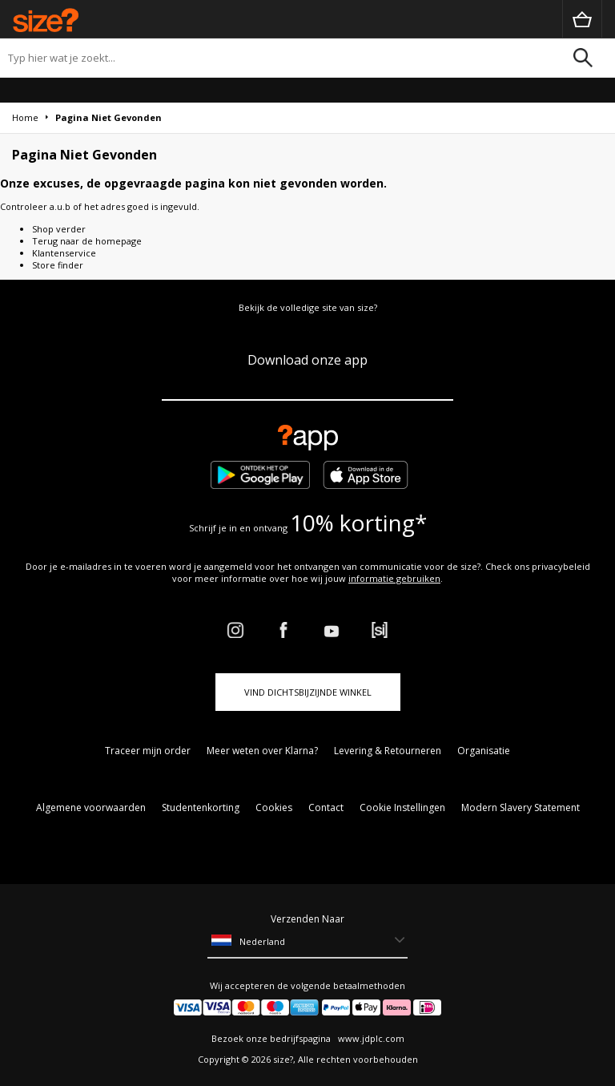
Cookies (273, 807)
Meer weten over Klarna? (262, 750)
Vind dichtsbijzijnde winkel (308, 692)
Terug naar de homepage (87, 241)
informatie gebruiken (394, 578)
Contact (326, 807)
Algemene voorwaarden (91, 807)
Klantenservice (64, 253)
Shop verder (59, 229)
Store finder (57, 265)
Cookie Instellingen (402, 807)
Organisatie (483, 750)
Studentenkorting (200, 807)
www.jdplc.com (370, 1038)
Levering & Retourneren (387, 750)
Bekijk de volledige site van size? (308, 307)
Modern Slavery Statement (520, 807)
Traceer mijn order (148, 750)
